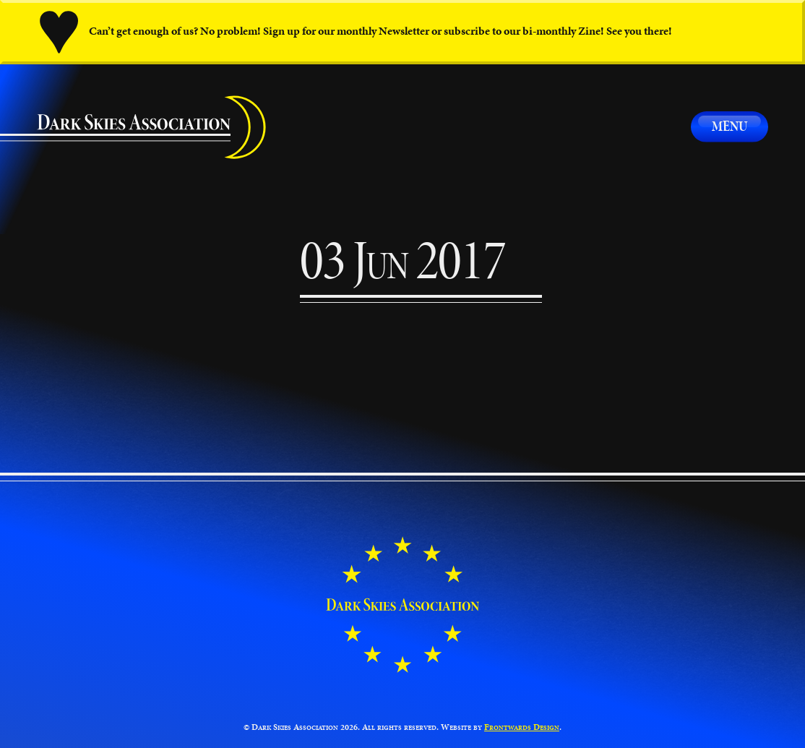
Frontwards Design (521, 727)
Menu (729, 126)
